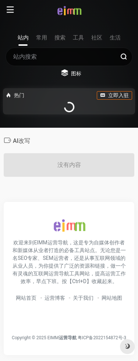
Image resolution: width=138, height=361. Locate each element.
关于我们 (83, 298)
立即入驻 (114, 95)
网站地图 (112, 298)
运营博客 (55, 298)
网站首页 (26, 298)
